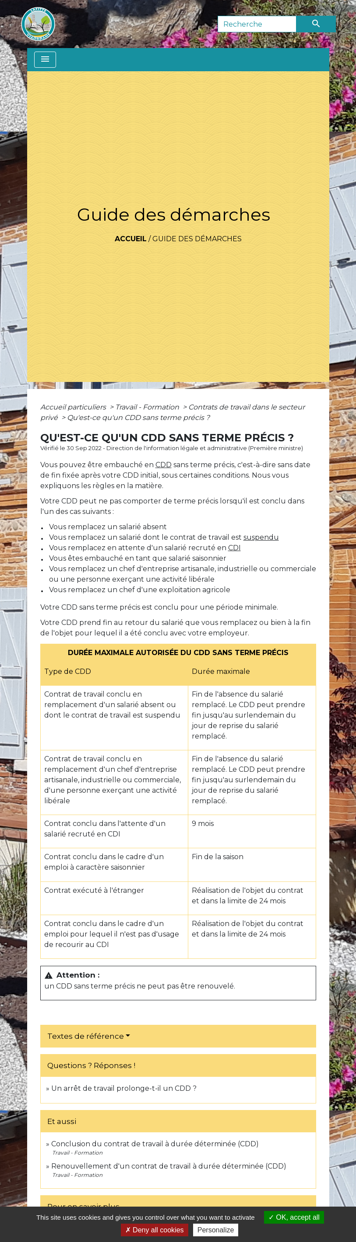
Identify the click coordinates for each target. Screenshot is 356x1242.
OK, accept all (294, 1217)
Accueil (131, 239)
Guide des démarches (197, 239)
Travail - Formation (148, 407)
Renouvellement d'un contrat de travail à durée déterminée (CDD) (168, 1166)
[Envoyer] (316, 24)
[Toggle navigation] (45, 60)
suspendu (261, 537)
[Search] (257, 24)
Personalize (215, 1230)
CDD (163, 465)
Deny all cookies (154, 1230)
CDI (234, 548)
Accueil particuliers (74, 407)
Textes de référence (85, 1036)
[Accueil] (38, 24)
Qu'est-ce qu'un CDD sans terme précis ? (138, 417)
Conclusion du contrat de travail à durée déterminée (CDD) (155, 1144)
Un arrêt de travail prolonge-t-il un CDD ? (124, 1088)
